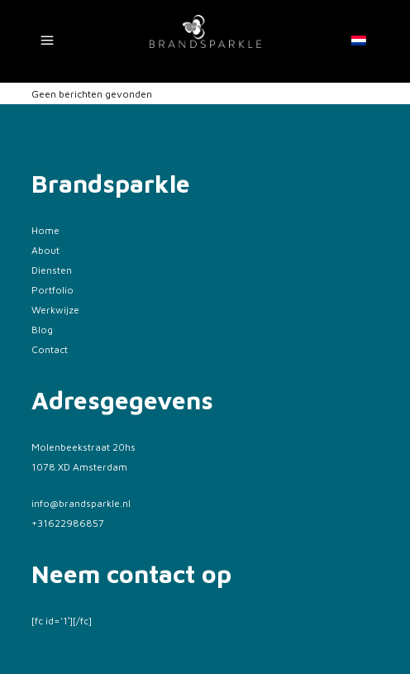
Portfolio (52, 290)
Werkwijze (55, 310)
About (45, 250)
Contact (49, 349)
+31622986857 (67, 523)
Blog (42, 329)
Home (45, 230)
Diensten (51, 270)
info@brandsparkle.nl (81, 503)
